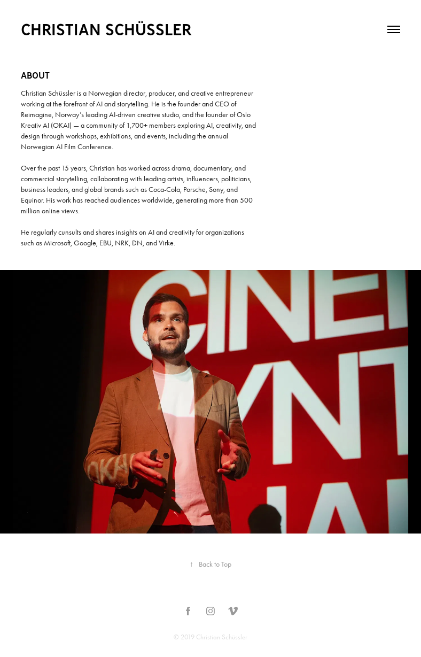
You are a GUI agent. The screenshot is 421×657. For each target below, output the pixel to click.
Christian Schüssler (106, 29)
